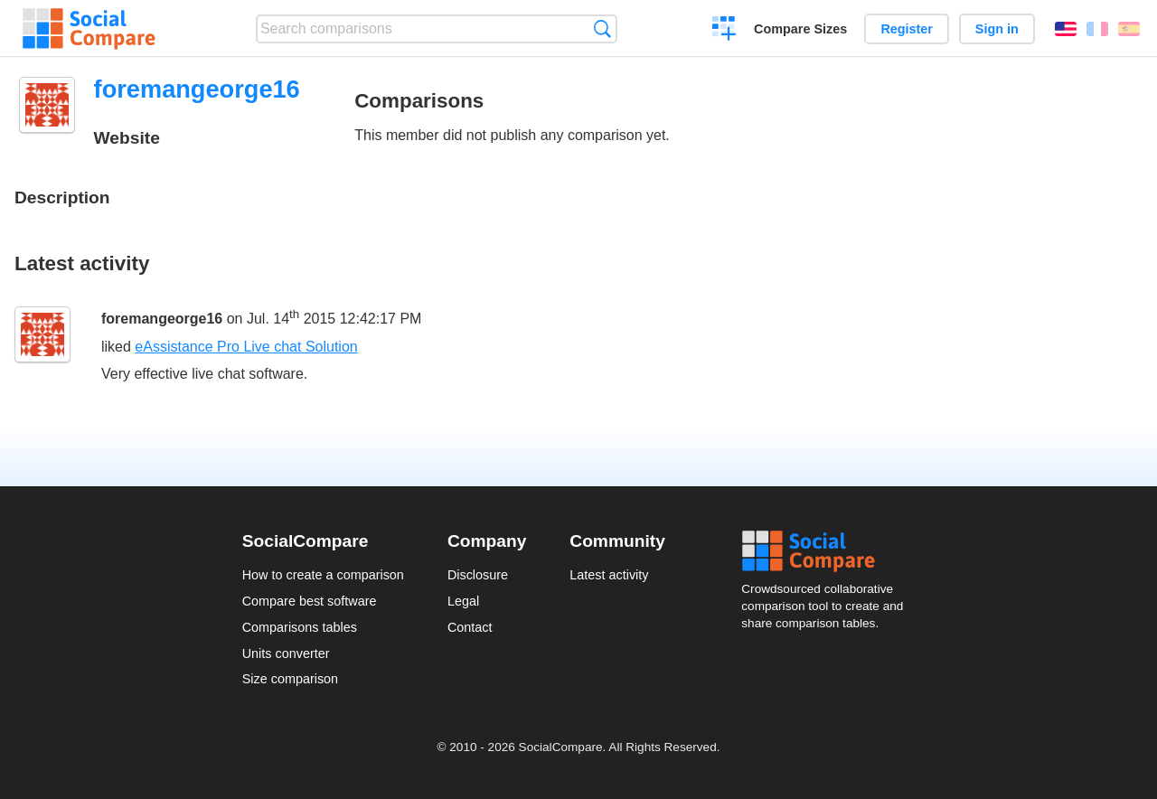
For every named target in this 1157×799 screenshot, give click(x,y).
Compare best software (309, 601)
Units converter (286, 653)
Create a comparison (724, 31)
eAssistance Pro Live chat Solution (246, 346)
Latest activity (608, 575)
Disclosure (477, 575)
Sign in (997, 29)
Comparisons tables (299, 627)
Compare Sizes (800, 29)
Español (1129, 29)
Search (602, 28)
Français (1097, 29)
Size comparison (290, 679)
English (1066, 29)
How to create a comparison (323, 575)
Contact (470, 627)
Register (906, 29)
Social (828, 551)
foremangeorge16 (161, 318)
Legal (463, 601)
